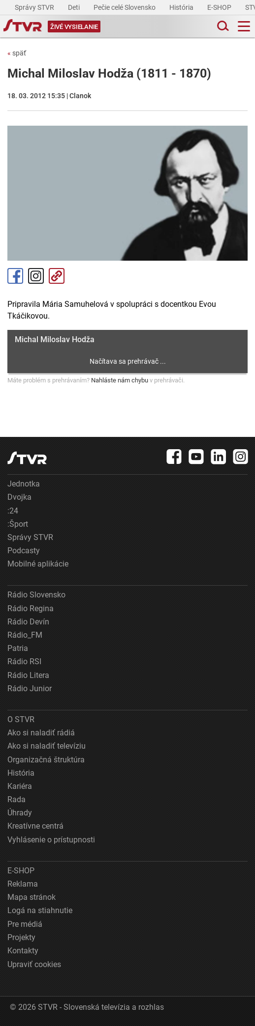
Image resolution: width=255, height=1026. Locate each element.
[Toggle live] (74, 26)
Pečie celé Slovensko (125, 7)
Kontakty (22, 950)
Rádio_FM (24, 635)
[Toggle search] (222, 26)
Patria (17, 648)
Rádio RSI (24, 661)
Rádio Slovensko (36, 594)
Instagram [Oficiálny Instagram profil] (36, 276)
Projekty (21, 937)
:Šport (17, 524)
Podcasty (23, 550)
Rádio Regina (30, 608)
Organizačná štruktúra (46, 759)
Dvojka (19, 497)
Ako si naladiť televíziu (46, 746)
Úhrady (19, 812)
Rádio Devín (28, 621)
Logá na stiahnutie (39, 910)
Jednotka (23, 483)
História (182, 7)
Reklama (22, 884)
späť (16, 53)
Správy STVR (35, 7)
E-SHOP (220, 7)
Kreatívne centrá (35, 826)
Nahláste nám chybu (119, 380)
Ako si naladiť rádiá (41, 732)
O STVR (20, 719)
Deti (74, 7)
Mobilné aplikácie (37, 563)
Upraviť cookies (34, 964)
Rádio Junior (29, 688)
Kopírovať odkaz (56, 276)
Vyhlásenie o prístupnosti (51, 839)
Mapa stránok (31, 897)
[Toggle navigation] (244, 26)
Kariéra (19, 786)
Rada (16, 799)
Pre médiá (24, 924)
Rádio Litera (28, 675)
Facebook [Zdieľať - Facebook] (15, 276)
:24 (12, 510)
